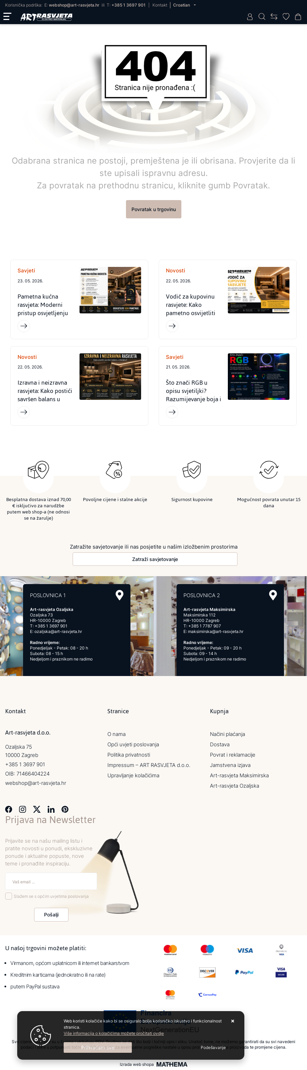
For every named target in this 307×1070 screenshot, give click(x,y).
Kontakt (159, 5)
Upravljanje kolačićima (133, 775)
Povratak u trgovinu (153, 209)
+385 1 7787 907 (204, 626)
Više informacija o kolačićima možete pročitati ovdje (114, 1033)
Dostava (220, 744)
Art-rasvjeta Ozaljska (234, 786)
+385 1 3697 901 (129, 5)
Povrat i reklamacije (232, 755)
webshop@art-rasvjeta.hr (74, 5)
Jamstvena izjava (230, 765)
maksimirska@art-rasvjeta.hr (215, 631)
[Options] (213, 1047)
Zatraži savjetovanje (155, 559)
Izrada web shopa (137, 1064)
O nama (116, 734)
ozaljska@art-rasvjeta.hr (58, 631)
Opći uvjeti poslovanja (133, 744)
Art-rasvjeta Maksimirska (239, 775)
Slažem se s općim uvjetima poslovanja (51, 896)
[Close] (98, 1047)
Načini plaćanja (227, 734)
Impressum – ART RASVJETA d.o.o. (148, 765)
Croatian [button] (182, 5)
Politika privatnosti (128, 755)
